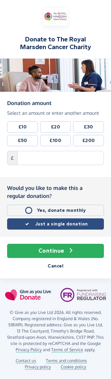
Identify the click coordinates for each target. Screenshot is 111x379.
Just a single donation (61, 224)
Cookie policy (73, 366)
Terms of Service (67, 349)
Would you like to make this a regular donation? (45, 192)
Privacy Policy (29, 349)
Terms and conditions (66, 360)
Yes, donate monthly (61, 210)
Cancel (55, 266)
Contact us (26, 360)
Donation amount (29, 102)
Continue (55, 250)
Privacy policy (38, 366)
